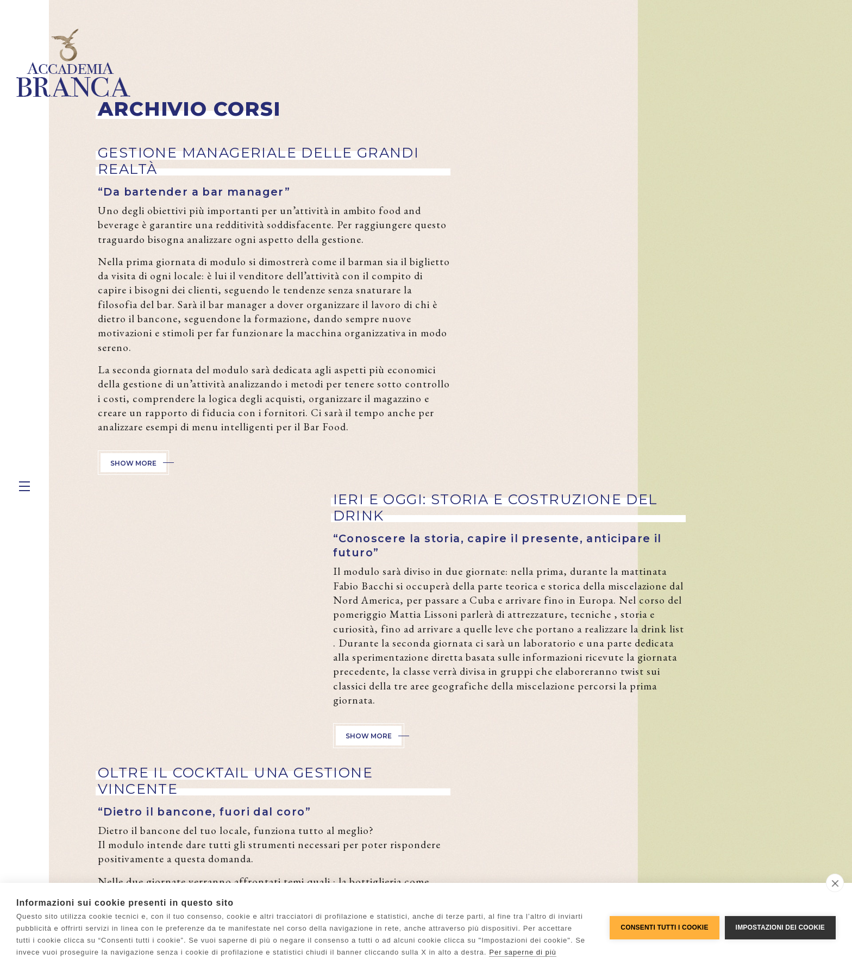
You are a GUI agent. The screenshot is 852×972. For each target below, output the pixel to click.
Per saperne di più (522, 952)
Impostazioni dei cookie (780, 927)
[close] (835, 883)
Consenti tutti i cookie (664, 927)
